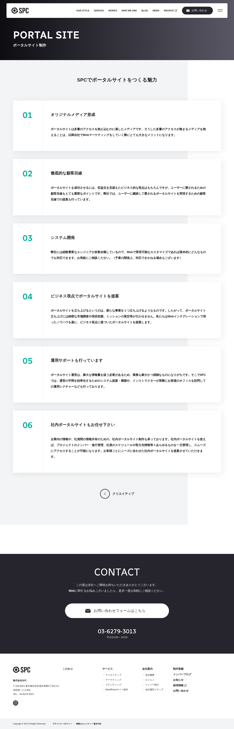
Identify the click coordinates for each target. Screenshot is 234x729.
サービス (107, 668)
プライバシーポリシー (62, 724)
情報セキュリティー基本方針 (88, 724)
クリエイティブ (117, 495)
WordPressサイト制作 (116, 689)
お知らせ (178, 679)
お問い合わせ (196, 10)
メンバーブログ (182, 674)
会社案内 (147, 668)
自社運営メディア (154, 689)
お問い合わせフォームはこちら (115, 612)
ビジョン (149, 679)
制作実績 (178, 668)
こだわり (68, 668)
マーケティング (113, 679)
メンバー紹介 (152, 684)
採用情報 (180, 685)
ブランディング (113, 684)
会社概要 (149, 675)
